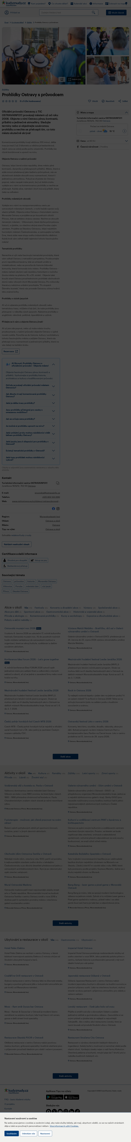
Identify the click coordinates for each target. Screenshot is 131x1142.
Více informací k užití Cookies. (64, 1126)
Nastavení (45, 1133)
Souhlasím (12, 1133)
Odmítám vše (28, 1133)
